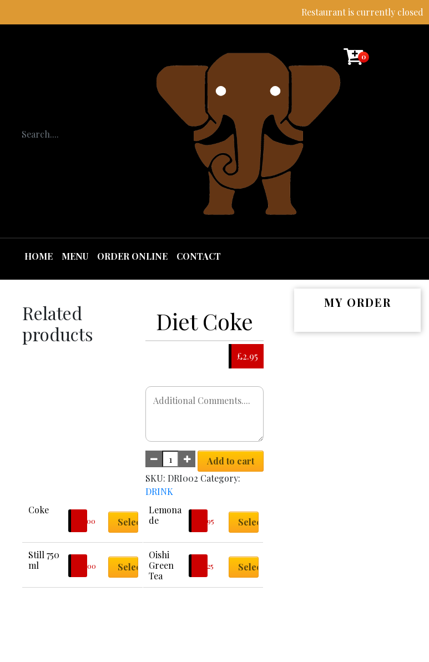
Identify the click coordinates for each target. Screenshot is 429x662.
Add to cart (230, 461)
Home (38, 256)
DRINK (159, 491)
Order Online (132, 256)
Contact (198, 256)
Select (128, 522)
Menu (75, 256)
